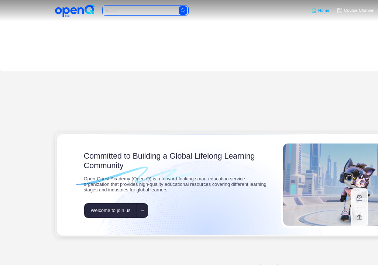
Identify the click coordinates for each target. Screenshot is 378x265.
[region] (189, 132)
